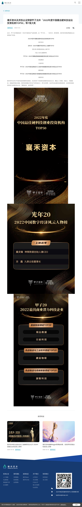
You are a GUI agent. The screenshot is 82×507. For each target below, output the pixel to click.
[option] (23, 436)
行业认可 (35, 482)
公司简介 (35, 477)
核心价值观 (36, 485)
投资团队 (16, 479)
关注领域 (35, 479)
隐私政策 (41, 504)
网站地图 (46, 504)
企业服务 (5, 485)
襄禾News (26, 477)
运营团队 (16, 482)
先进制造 (5, 479)
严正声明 (35, 504)
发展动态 (26, 474)
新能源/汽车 (6, 482)
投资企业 (6, 474)
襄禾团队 (16, 474)
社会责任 (35, 487)
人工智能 (5, 477)
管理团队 (16, 477)
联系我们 (46, 474)
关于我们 (36, 474)
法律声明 (29, 504)
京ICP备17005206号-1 (17, 504)
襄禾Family (26, 479)
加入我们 (45, 479)
